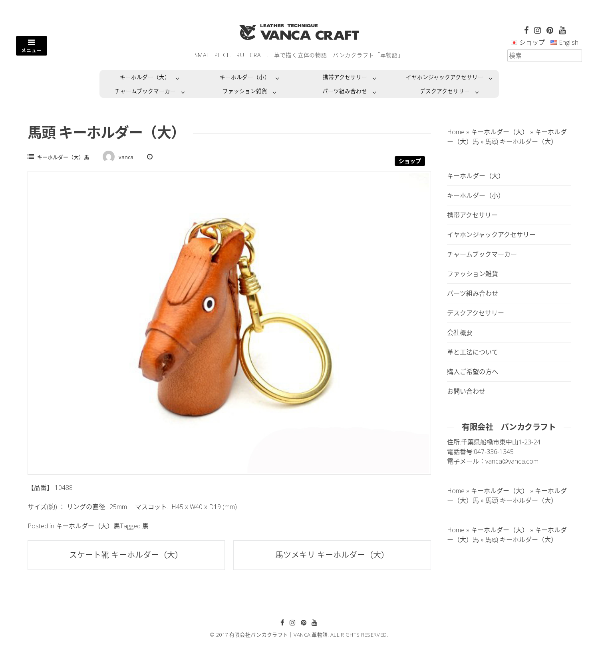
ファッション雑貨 (245, 91)
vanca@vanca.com (511, 461)
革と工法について (472, 352)
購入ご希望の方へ (472, 371)
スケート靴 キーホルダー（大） (126, 555)
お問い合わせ (466, 391)
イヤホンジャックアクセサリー (444, 77)
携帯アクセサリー (345, 77)
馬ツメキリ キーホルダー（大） (332, 555)
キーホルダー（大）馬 (63, 157)
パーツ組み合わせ (344, 91)
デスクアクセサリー (445, 91)
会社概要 (460, 332)
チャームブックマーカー (145, 91)
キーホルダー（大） (145, 77)
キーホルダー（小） (245, 77)
